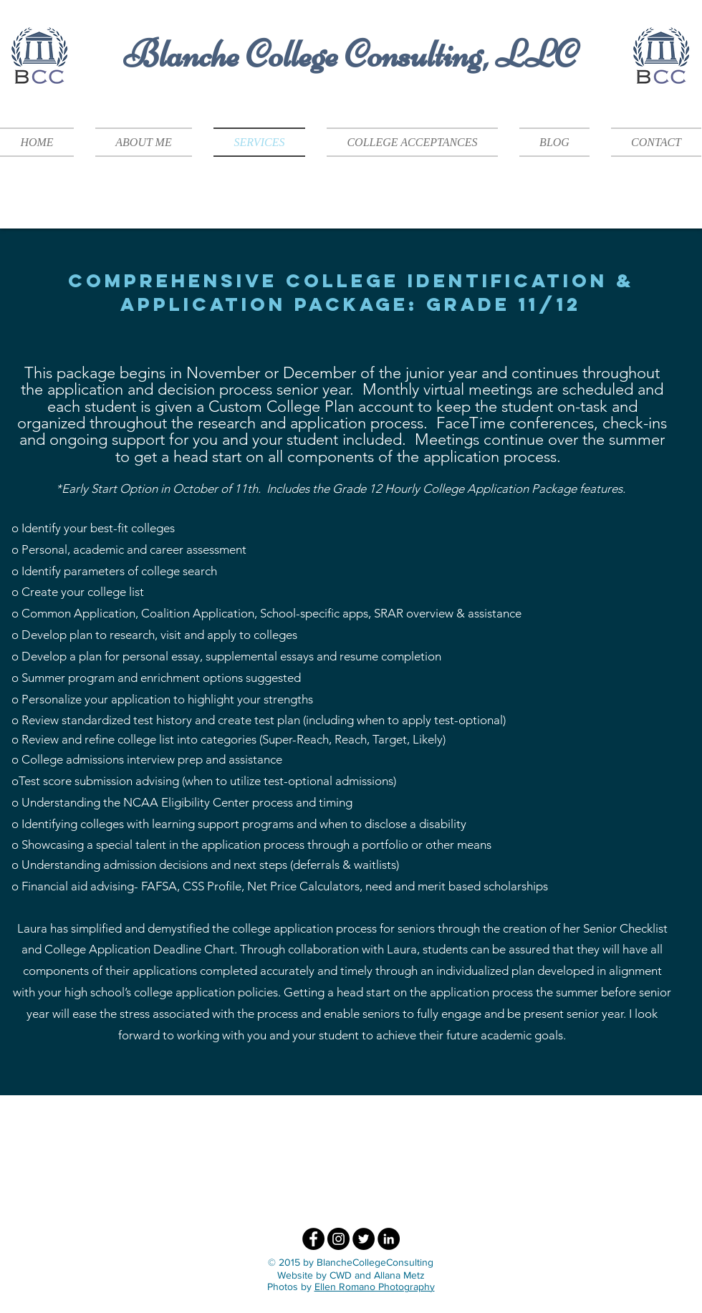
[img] (249, 1151)
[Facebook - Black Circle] (313, 1239)
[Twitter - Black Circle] (363, 1239)
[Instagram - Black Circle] (338, 1239)
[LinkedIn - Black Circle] (389, 1239)
